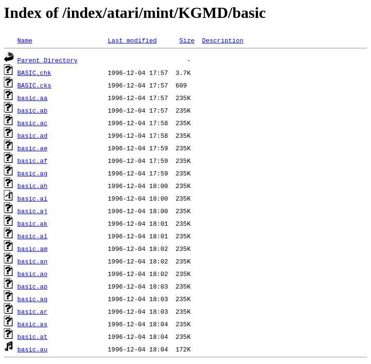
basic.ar (32, 311)
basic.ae (32, 148)
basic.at (32, 336)
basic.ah (32, 185)
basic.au (32, 349)
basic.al (32, 236)
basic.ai (32, 198)
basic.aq (32, 298)
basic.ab (32, 110)
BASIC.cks (34, 85)
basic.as (32, 324)
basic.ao (32, 273)
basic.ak (32, 223)
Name (24, 40)
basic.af (32, 160)
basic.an (32, 261)
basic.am (32, 248)
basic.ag (32, 173)
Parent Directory (47, 60)
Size (186, 40)
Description (222, 40)
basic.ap (32, 286)
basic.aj (32, 210)
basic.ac (32, 122)
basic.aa (32, 97)
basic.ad (32, 135)
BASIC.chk (34, 72)
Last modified (132, 40)
